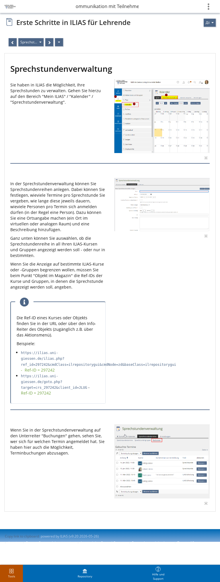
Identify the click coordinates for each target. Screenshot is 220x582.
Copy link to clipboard (22, 536)
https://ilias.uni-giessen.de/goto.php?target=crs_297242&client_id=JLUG (54, 382)
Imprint (14, 542)
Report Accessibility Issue (152, 542)
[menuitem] (84, 573)
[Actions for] (210, 23)
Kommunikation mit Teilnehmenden (107, 6)
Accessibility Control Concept (103, 542)
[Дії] (59, 42)
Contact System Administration (50, 542)
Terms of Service (190, 542)
